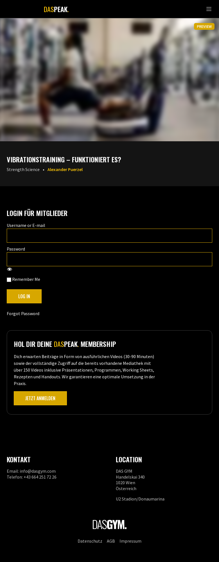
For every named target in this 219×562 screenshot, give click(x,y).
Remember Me (23, 279)
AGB (111, 541)
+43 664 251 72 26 (40, 477)
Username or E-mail (26, 225)
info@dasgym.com (38, 471)
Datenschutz (90, 541)
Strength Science (23, 169)
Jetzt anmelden (40, 398)
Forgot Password (23, 313)
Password (16, 249)
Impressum (130, 541)
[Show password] (9, 269)
